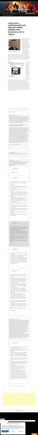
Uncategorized (17, 108)
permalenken (26, 108)
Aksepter (5, 431)
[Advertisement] (19, 399)
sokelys (21, 108)
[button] (24, 423)
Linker (7, 13)
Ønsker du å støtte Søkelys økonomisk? (8, 15)
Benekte (13, 431)
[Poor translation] (3, 419)
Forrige (4, 18)
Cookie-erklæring (12, 433)
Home (4, 13)
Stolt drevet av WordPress (19, 410)
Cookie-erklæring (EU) (12, 13)
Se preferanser (21, 431)
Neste (34, 18)
